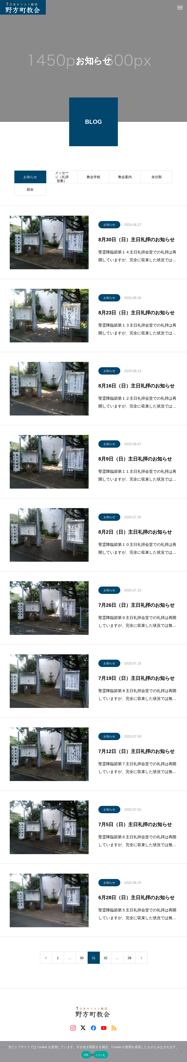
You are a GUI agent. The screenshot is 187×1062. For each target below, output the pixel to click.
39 (129, 958)
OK (86, 1055)
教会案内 (125, 177)
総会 (30, 189)
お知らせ (30, 177)
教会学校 (93, 177)
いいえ (101, 1055)
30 (82, 958)
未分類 (156, 177)
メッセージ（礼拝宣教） (62, 177)
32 (106, 958)
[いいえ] (180, 1051)
